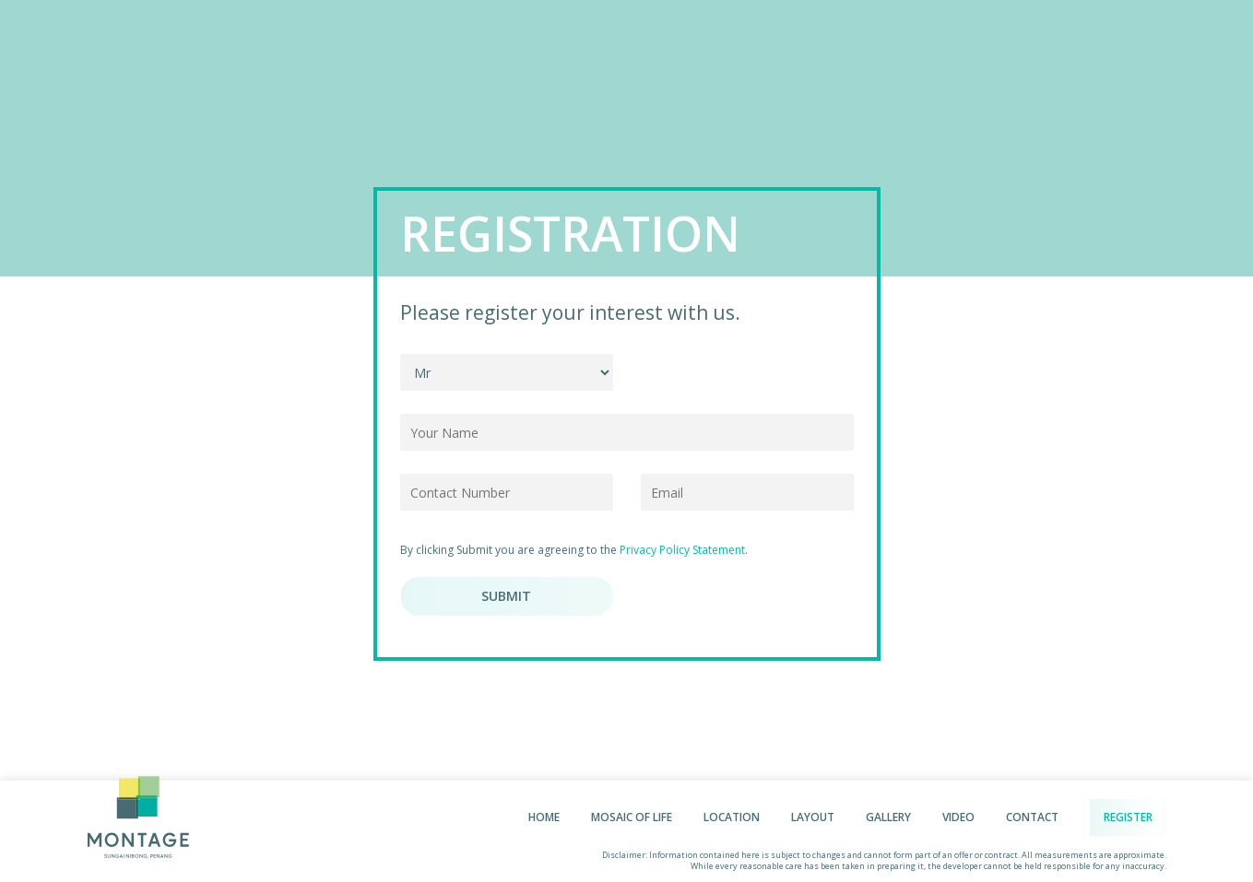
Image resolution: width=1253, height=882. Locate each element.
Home (544, 817)
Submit (506, 596)
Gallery (888, 817)
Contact (1032, 817)
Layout (812, 817)
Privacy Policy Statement (682, 550)
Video (958, 817)
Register (1128, 817)
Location (731, 817)
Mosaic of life (631, 817)
